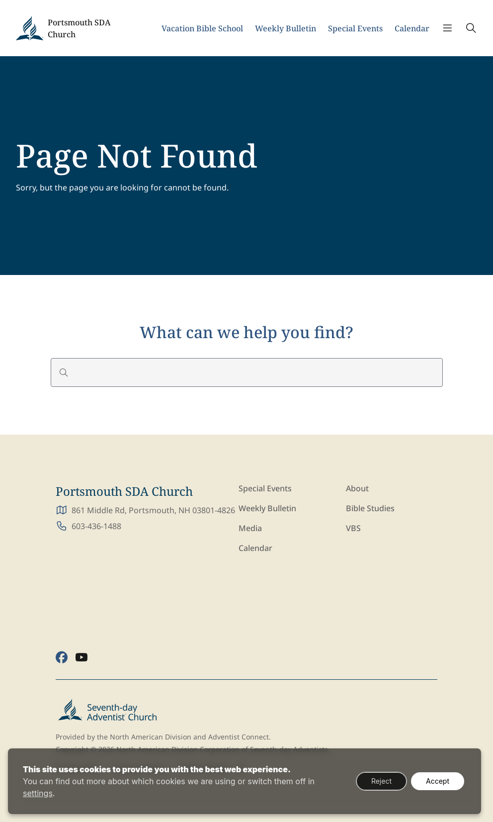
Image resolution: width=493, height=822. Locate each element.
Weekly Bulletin (285, 28)
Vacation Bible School (202, 28)
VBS (353, 528)
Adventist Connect (238, 736)
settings (38, 793)
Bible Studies (370, 508)
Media (250, 528)
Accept (437, 781)
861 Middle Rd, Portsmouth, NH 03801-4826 (153, 510)
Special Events (355, 28)
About (357, 488)
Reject (381, 781)
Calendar (412, 28)
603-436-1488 (96, 526)
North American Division (150, 736)
